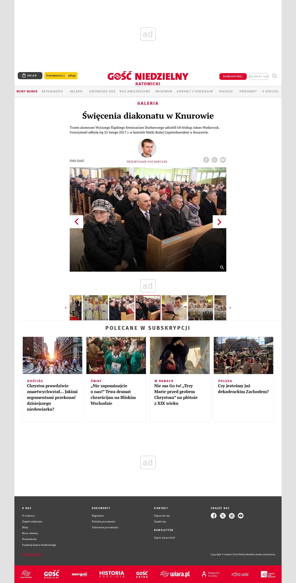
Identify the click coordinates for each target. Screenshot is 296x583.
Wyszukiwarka (274, 76)
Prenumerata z (61, 75)
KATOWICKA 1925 (102, 91)
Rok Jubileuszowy (135, 91)
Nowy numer (27, 91)
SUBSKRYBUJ (233, 76)
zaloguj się (258, 76)
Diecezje (226, 91)
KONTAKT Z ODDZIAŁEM (195, 91)
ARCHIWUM (163, 91)
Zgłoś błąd (31, 554)
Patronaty (248, 91)
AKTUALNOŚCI (52, 91)
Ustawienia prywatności (105, 527)
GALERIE (76, 91)
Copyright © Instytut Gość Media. (228, 554)
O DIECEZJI (270, 91)
